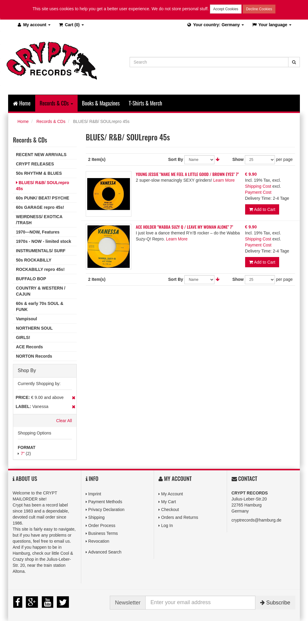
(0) (71, 24)
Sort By (175, 159)
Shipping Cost (258, 186)
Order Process (101, 525)
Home (22, 103)
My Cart (168, 501)
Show (238, 159)
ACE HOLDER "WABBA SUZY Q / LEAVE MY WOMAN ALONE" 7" (184, 227)
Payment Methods (105, 501)
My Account (172, 493)
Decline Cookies (259, 9)
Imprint (94, 493)
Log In (167, 525)
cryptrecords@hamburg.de (257, 520)
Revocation (98, 541)
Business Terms (103, 533)
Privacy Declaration (106, 509)
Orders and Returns (179, 517)
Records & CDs (50, 121)
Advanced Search (105, 552)
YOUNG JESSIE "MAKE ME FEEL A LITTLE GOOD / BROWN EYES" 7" (187, 174)
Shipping (96, 517)
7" (23, 453)
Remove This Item (73, 398)
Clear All (64, 420)
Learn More (224, 180)
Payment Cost (258, 192)
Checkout (170, 509)
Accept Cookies (225, 9)
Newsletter (127, 603)
